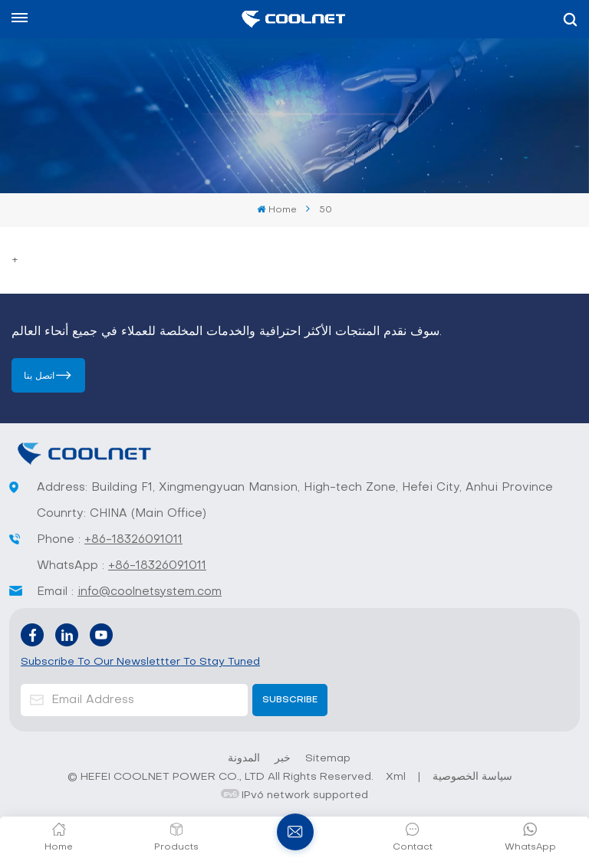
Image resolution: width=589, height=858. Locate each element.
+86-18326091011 (133, 539)
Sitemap (327, 759)
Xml (396, 777)
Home (276, 210)
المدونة (244, 759)
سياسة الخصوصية (472, 777)
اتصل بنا (39, 376)
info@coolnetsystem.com (149, 592)
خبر (283, 759)
